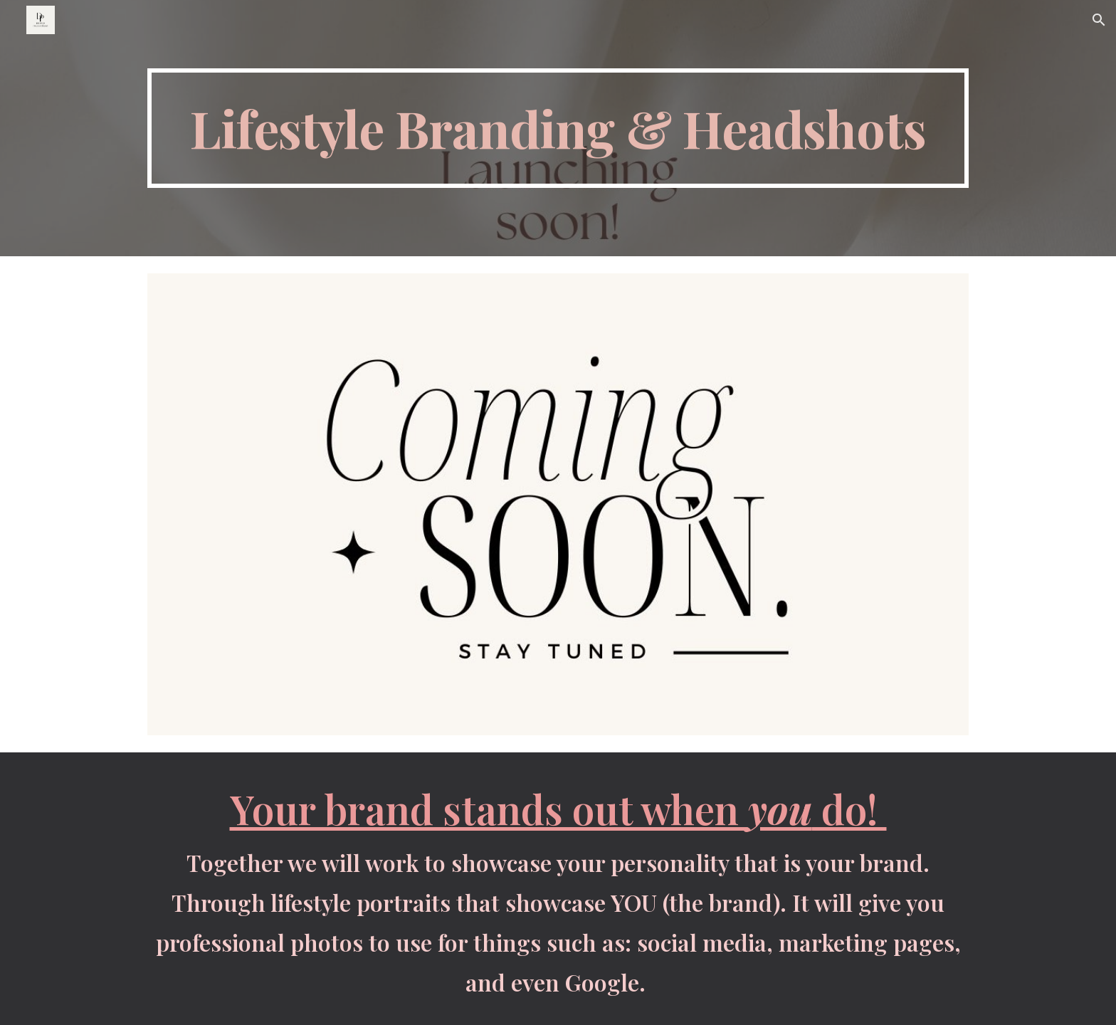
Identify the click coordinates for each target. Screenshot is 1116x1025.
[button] (1099, 20)
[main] (558, 128)
